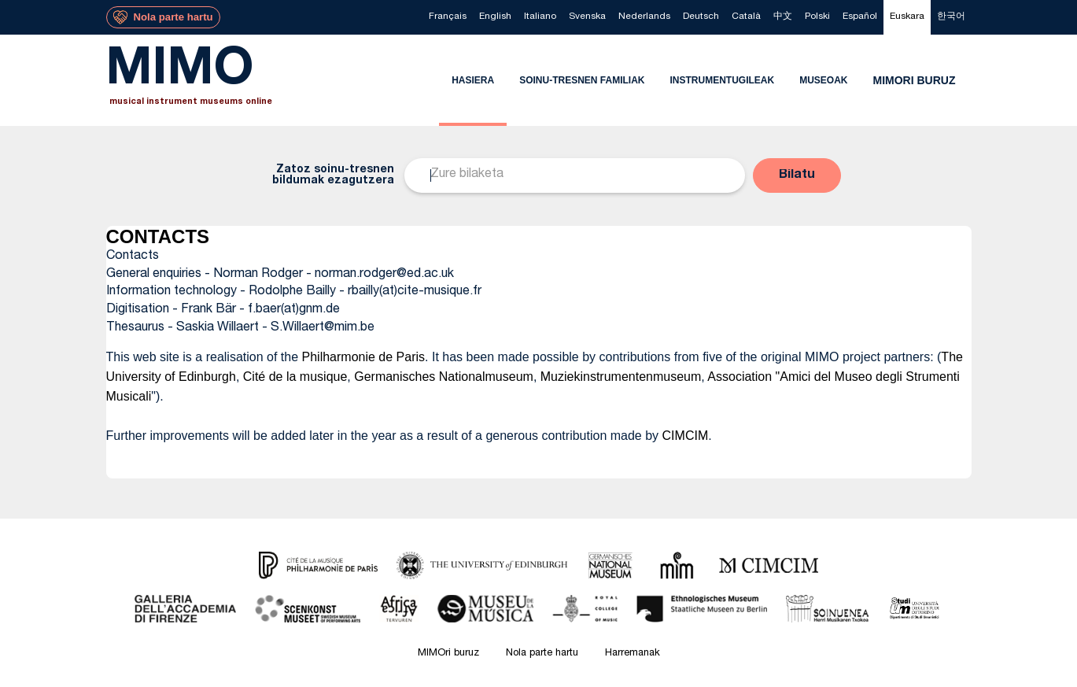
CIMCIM (685, 435)
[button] (797, 175)
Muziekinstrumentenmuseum (621, 376)
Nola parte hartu (542, 653)
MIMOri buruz (448, 653)
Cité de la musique (295, 376)
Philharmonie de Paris (364, 357)
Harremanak (632, 653)
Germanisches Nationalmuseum (443, 376)
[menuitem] (447, 17)
